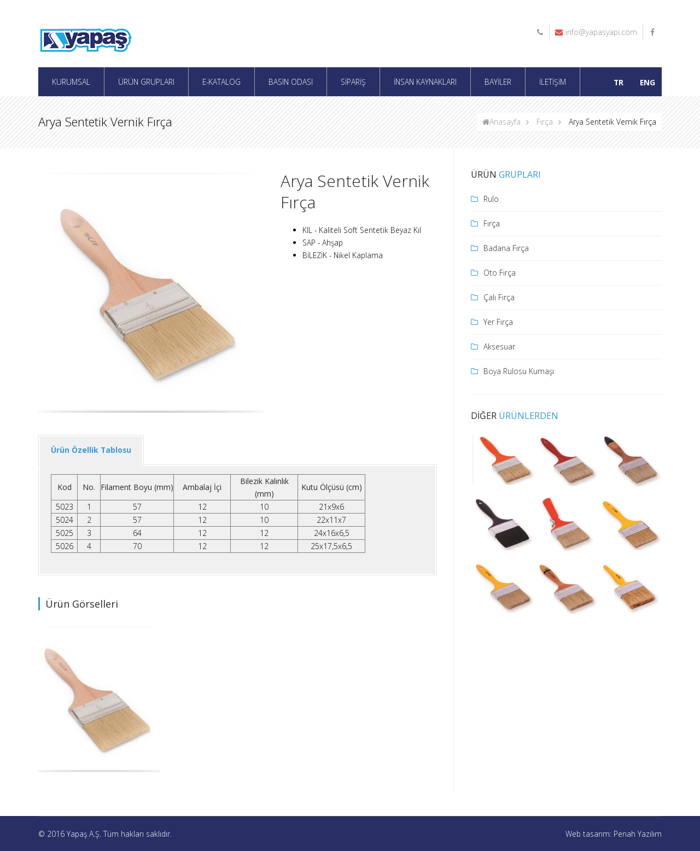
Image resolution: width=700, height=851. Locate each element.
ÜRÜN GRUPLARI (146, 82)
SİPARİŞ (353, 82)
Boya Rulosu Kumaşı (518, 371)
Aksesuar (499, 346)
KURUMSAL (71, 82)
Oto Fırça (499, 272)
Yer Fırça (498, 322)
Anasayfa (501, 121)
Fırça (544, 121)
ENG (647, 82)
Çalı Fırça (499, 297)
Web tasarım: (589, 834)
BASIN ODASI (291, 82)
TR (618, 82)
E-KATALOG (221, 82)
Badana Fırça (506, 248)
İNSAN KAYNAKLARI (425, 82)
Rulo (491, 199)
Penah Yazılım (638, 834)
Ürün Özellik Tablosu (91, 450)
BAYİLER (498, 82)
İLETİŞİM (552, 82)
